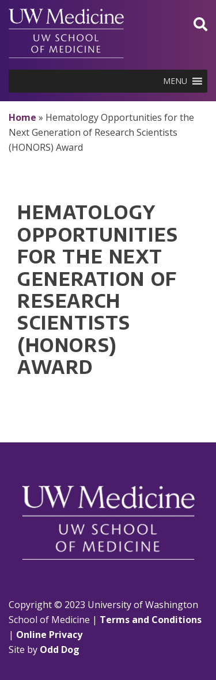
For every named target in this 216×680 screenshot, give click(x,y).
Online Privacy (49, 634)
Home (22, 117)
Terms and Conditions (151, 619)
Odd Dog (59, 649)
